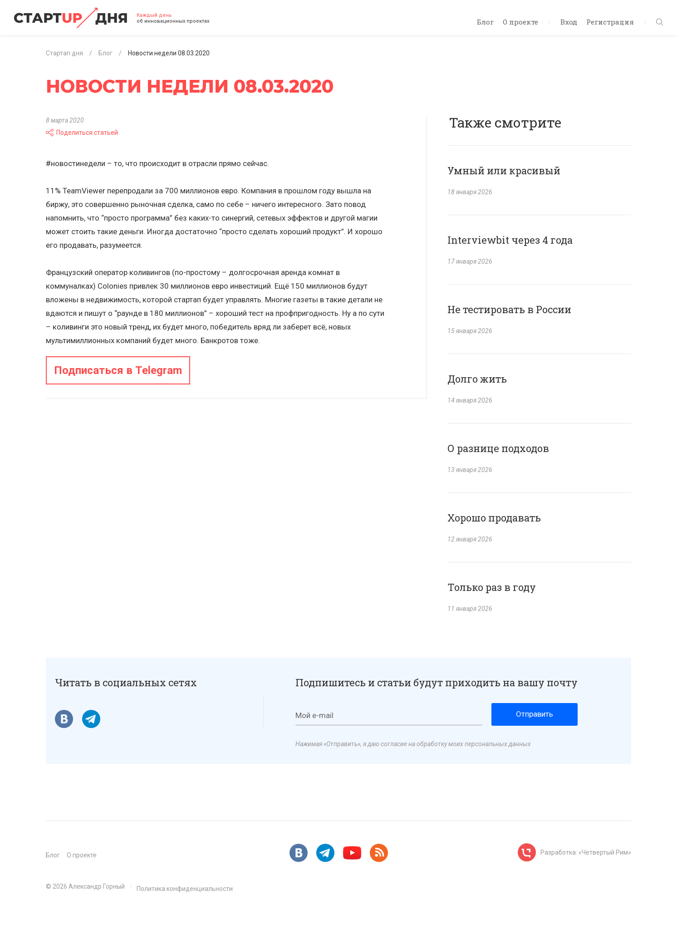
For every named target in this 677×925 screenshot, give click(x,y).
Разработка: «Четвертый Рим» (585, 852)
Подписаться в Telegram (118, 370)
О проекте (520, 21)
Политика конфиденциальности (185, 888)
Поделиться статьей (82, 132)
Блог (485, 21)
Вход (568, 21)
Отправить (534, 713)
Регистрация (610, 21)
